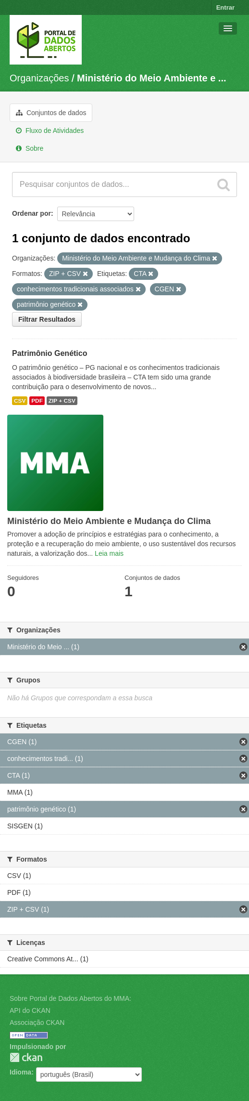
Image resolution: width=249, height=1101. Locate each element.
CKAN (26, 1057)
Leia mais (109, 553)
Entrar (225, 7)
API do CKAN (30, 1010)
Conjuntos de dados (51, 113)
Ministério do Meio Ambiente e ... (151, 78)
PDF (37, 400)
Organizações (39, 78)
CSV (19, 400)
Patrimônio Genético (49, 353)
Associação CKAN (37, 1022)
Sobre (29, 148)
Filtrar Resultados (46, 319)
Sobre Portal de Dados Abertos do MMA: (70, 998)
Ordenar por (31, 213)
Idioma (20, 1072)
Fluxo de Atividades (50, 130)
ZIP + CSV (62, 400)
